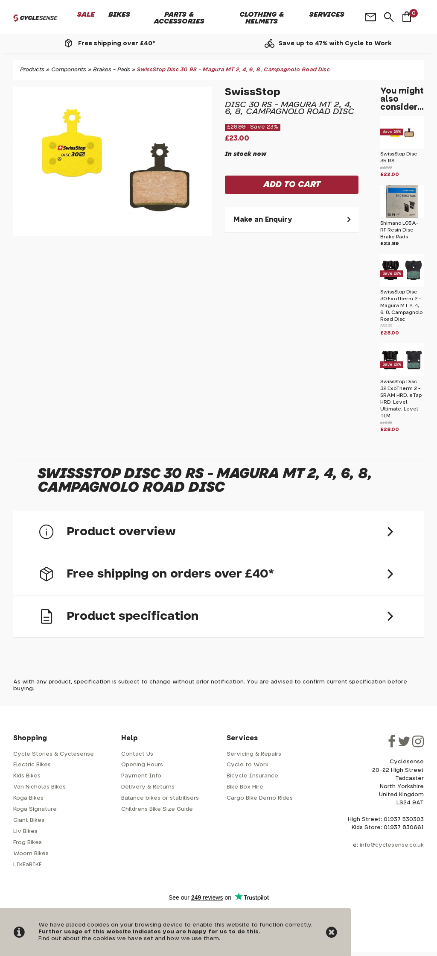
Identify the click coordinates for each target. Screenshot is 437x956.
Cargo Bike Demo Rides (260, 798)
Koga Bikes (28, 798)
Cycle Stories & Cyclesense (53, 754)
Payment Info (141, 776)
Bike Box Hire (245, 787)
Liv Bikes (25, 831)
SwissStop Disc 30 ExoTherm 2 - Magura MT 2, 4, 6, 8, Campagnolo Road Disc (401, 306)
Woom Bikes (31, 853)
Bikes (119, 14)
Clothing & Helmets (261, 18)
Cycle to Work (247, 765)
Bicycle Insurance (252, 776)
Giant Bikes (28, 820)
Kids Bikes (27, 776)
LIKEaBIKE (27, 865)
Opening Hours (142, 765)
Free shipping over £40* (116, 44)
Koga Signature (35, 809)
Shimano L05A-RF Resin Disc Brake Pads (399, 230)
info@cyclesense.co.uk (392, 845)
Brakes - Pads (111, 70)
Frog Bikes (27, 842)
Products (32, 70)
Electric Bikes (32, 765)
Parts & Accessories (179, 18)
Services (326, 14)
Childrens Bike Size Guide (157, 809)
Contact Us (137, 754)
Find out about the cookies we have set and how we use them (128, 938)
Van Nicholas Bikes (39, 787)
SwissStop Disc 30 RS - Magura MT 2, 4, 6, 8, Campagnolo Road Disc (233, 70)
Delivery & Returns (148, 787)
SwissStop (252, 92)
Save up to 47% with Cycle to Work (335, 44)
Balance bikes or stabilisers (160, 798)
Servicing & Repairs (254, 754)
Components (68, 70)
